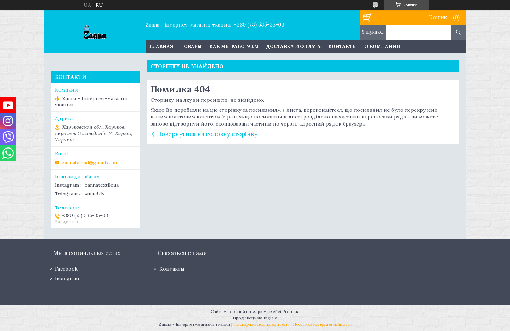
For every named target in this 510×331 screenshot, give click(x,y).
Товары (191, 46)
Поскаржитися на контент (261, 324)
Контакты (342, 46)
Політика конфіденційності (322, 324)
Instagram (67, 278)
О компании (382, 46)
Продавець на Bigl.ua (255, 317)
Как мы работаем (234, 46)
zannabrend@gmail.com (89, 162)
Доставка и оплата (293, 46)
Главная (161, 46)
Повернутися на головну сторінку (207, 134)
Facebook (66, 269)
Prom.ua (291, 311)
